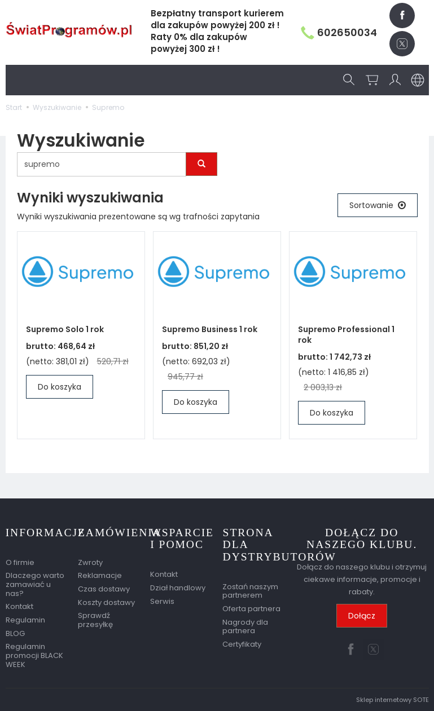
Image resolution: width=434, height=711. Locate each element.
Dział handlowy (177, 587)
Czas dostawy (104, 589)
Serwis (162, 600)
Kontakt (19, 606)
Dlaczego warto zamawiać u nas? (35, 584)
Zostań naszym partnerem (250, 591)
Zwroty (90, 562)
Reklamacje (100, 575)
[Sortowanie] (377, 205)
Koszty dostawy (106, 602)
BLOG (15, 633)
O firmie (20, 562)
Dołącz (361, 616)
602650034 (339, 32)
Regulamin (25, 620)
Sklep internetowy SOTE (392, 699)
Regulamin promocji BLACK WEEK (34, 655)
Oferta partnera (251, 608)
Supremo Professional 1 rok (346, 335)
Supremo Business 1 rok (209, 329)
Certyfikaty (241, 644)
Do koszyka (59, 386)
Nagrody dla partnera (245, 627)
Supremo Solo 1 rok (65, 329)
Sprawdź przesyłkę (95, 620)
